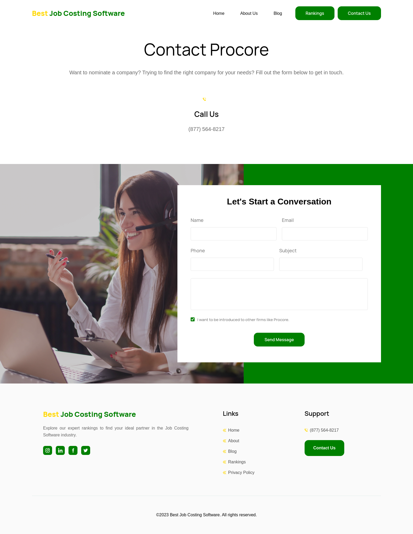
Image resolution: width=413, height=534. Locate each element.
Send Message (279, 340)
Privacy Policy (241, 472)
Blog (278, 13)
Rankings (315, 13)
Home (218, 13)
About (233, 441)
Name (197, 220)
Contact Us (359, 13)
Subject (288, 251)
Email (288, 220)
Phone (198, 251)
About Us (249, 13)
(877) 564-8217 (324, 430)
